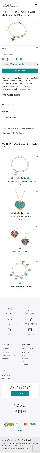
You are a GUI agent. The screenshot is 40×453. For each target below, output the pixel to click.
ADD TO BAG (20, 70)
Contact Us (26, 365)
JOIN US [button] (20, 393)
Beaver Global (23, 449)
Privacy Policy (26, 359)
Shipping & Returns (28, 349)
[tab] (20, 95)
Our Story (5, 349)
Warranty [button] (6, 111)
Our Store (5, 352)
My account (6, 375)
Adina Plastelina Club (9, 355)
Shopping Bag (6, 378)
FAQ (23, 362)
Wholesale (5, 359)
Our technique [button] (7, 105)
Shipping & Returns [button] (9, 118)
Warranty (25, 352)
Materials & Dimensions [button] (11, 95)
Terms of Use (26, 355)
